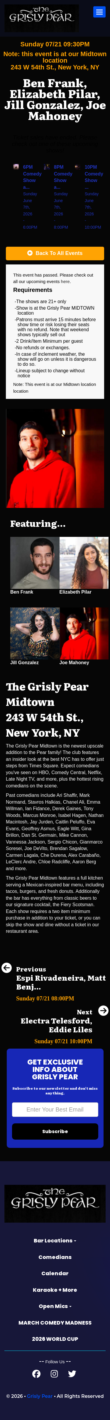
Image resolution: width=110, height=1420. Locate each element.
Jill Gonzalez (24, 662)
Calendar (55, 1273)
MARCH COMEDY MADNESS (55, 1322)
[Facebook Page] (36, 1375)
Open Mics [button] (55, 1306)
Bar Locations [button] (55, 1240)
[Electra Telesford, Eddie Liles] (55, 1039)
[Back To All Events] (55, 253)
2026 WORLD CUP (55, 1339)
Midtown (72, 384)
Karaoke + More (55, 1290)
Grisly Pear (40, 1396)
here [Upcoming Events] (65, 281)
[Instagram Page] (54, 1375)
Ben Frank (21, 591)
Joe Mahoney (74, 662)
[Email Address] (55, 1109)
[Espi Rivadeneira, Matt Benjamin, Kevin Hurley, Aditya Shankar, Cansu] (55, 997)
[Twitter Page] (72, 1375)
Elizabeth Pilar (76, 591)
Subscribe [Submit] (55, 1131)
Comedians (55, 1257)
